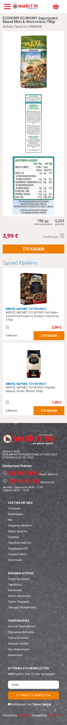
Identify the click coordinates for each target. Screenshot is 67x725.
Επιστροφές (15, 590)
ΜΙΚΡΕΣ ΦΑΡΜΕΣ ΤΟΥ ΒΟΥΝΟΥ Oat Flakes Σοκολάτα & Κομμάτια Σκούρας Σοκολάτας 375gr (32, 316)
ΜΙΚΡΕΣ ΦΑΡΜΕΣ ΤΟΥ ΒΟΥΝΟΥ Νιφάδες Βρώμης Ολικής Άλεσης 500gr (31, 389)
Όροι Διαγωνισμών (19, 649)
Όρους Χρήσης (42, 704)
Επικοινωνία (15, 560)
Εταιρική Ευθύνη (17, 554)
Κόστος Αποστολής (19, 596)
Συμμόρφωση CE (17, 548)
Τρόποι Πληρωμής (18, 601)
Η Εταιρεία (14, 508)
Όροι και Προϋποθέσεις (22, 626)
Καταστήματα (15, 514)
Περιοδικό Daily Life (19, 542)
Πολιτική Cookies (18, 637)
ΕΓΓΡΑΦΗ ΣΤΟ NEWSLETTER (33, 695)
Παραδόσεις (15, 584)
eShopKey (24, 715)
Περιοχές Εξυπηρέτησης (22, 607)
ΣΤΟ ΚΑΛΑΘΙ (33, 249)
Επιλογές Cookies (18, 643)
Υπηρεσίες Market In (19, 525)
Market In (25, 6)
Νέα (10, 519)
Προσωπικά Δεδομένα (21, 632)
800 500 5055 (21, 473)
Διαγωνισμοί (15, 655)
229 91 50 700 (21, 481)
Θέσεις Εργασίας (17, 531)
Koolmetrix (54, 715)
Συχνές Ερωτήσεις (18, 579)
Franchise (13, 537)
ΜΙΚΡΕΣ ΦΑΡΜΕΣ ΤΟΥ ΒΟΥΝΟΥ (26, 309)
